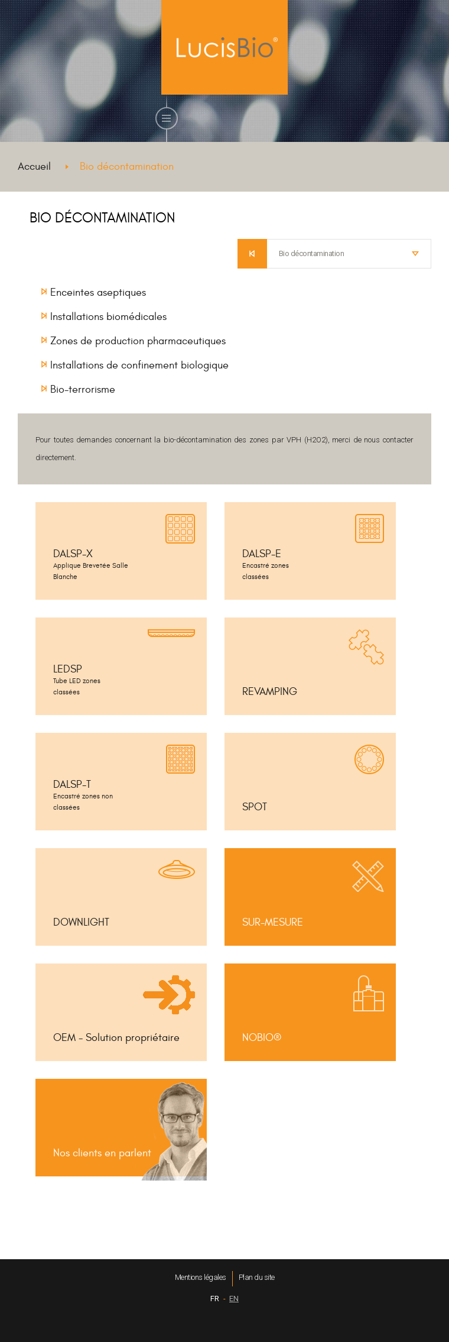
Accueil (34, 166)
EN (234, 1298)
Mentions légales (200, 1277)
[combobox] (349, 254)
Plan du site (257, 1277)
